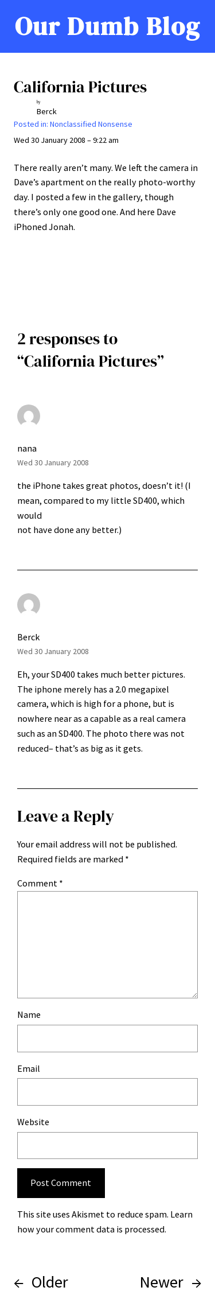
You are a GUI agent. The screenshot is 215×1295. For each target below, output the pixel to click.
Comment (40, 883)
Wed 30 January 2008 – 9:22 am (66, 140)
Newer (161, 1281)
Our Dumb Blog (107, 26)
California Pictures (80, 87)
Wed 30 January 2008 (53, 462)
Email (28, 1068)
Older (50, 1281)
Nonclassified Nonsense (91, 124)
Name (29, 1014)
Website (33, 1121)
